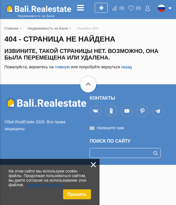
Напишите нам (110, 128)
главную (62, 67)
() (121, 8)
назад (126, 67)
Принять (77, 194)
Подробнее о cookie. (44, 185)
